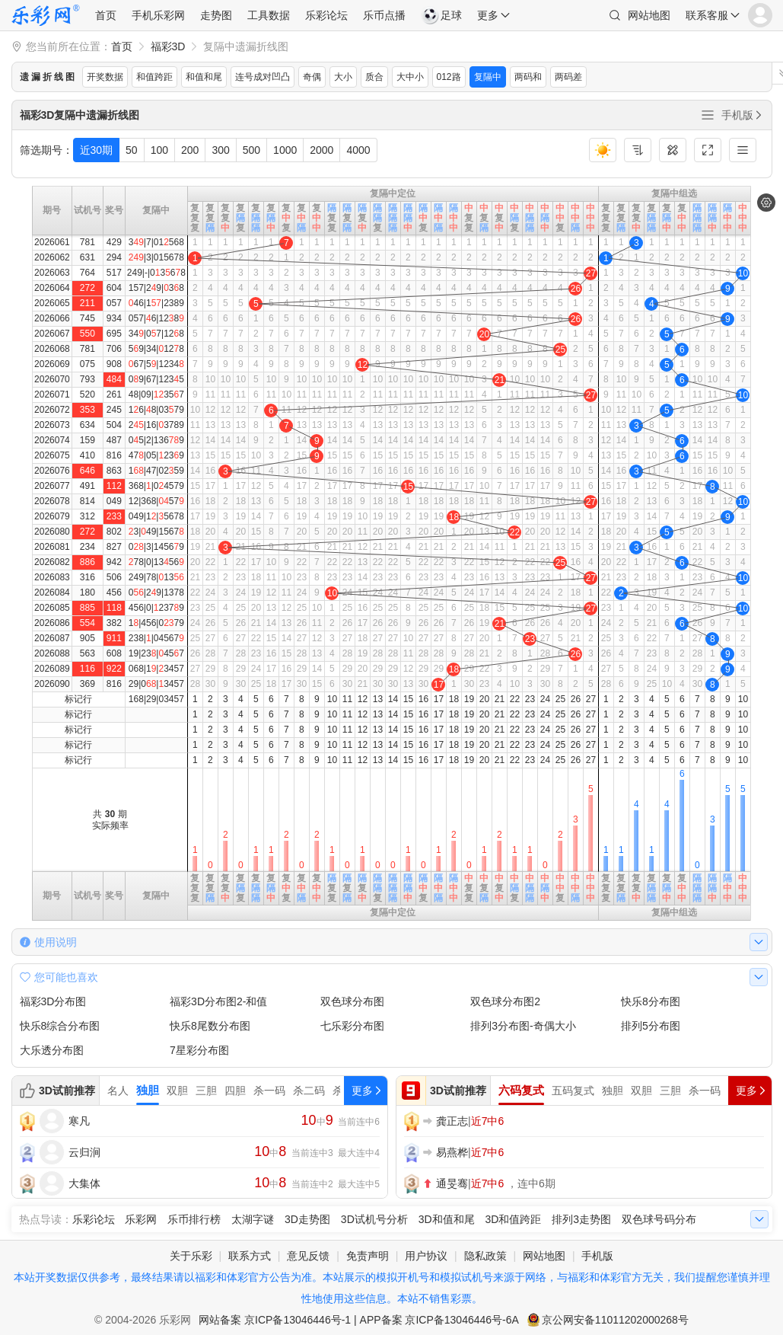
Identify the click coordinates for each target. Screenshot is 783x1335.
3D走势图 (307, 1219)
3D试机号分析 (374, 1219)
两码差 (568, 77)
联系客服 (707, 15)
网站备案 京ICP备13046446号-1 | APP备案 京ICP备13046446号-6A (359, 1320)
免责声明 (367, 1256)
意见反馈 (308, 1256)
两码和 (528, 77)
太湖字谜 (252, 1219)
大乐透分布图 (52, 1050)
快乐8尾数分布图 (210, 1026)
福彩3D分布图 (53, 1001)
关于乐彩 (191, 1256)
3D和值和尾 (447, 1219)
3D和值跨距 (513, 1219)
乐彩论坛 (326, 15)
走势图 (216, 15)
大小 (343, 77)
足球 (441, 15)
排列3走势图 (581, 1219)
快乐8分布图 (650, 1001)
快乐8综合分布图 (60, 1026)
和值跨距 (154, 77)
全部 (708, 115)
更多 (487, 15)
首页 (105, 15)
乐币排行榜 (194, 1219)
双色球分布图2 (505, 1001)
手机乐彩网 (158, 15)
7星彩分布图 (199, 1050)
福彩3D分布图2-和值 (218, 1001)
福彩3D (168, 46)
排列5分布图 (650, 1026)
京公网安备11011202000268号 (615, 1320)
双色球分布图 (352, 1001)
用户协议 (426, 1256)
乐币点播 (384, 15)
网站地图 (649, 15)
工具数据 (268, 15)
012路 (449, 77)
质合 (374, 77)
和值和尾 (204, 77)
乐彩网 (141, 1219)
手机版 (742, 115)
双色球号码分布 (659, 1219)
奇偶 (312, 77)
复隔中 (487, 77)
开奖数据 (105, 77)
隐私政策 (485, 1256)
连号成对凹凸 (262, 77)
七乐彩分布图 (352, 1026)
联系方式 (249, 1256)
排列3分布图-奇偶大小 (522, 1026)
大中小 (410, 77)
